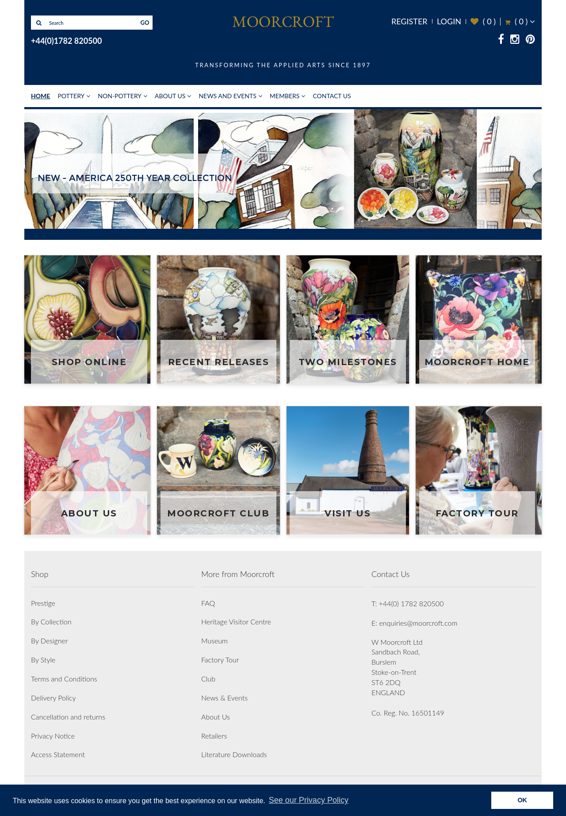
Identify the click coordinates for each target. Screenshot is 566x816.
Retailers (214, 735)
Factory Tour (220, 659)
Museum (214, 640)
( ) (483, 21)
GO (145, 22)
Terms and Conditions (64, 678)
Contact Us (332, 96)
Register (409, 21)
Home (40, 96)
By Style (43, 659)
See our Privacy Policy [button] (308, 800)
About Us (170, 96)
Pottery (70, 96)
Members (285, 96)
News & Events (224, 697)
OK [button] (522, 800)
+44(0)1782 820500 (66, 41)
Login (449, 21)
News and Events (227, 96)
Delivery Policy (53, 697)
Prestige (43, 603)
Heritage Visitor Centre (236, 621)
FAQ (208, 603)
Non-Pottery (120, 96)
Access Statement (58, 754)
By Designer (49, 640)
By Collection (51, 621)
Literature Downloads (234, 754)
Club (208, 678)
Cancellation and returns (68, 716)
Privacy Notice (53, 735)
